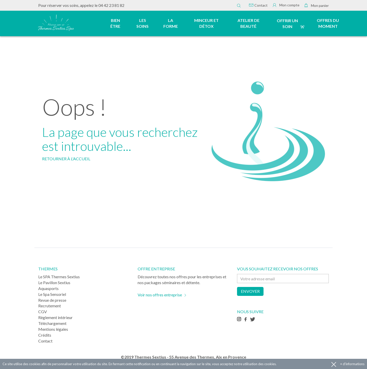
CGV (42, 311)
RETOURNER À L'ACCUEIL (66, 158)
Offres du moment (328, 23)
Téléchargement (52, 323)
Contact (258, 5)
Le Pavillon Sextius (54, 282)
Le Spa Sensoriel (52, 294)
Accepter (334, 364)
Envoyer (250, 291)
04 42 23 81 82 (111, 5)
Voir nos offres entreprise (160, 294)
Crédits (44, 335)
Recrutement (49, 305)
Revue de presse (52, 300)
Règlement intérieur (55, 317)
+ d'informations (352, 364)
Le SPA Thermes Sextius (59, 276)
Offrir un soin (287, 23)
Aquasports (48, 288)
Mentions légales (53, 329)
